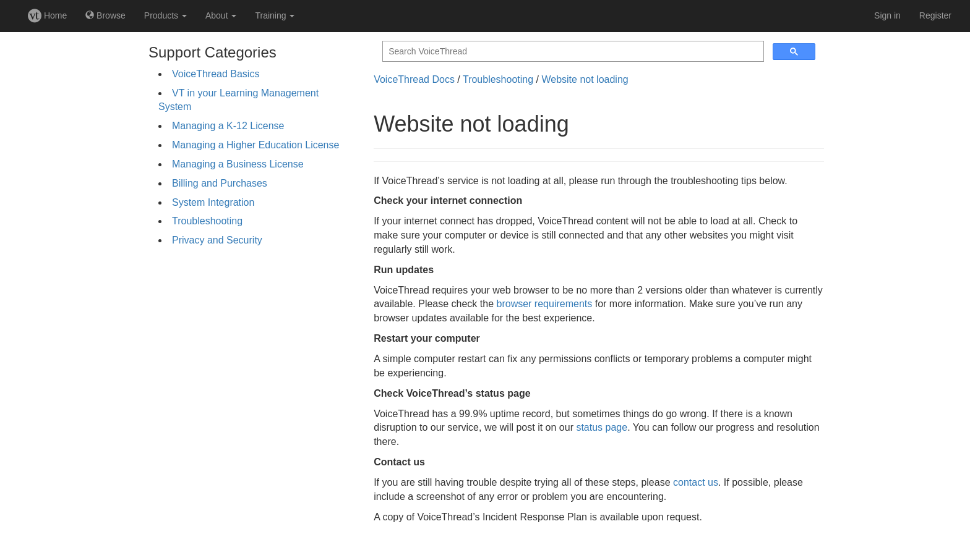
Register (935, 15)
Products (165, 15)
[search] (571, 51)
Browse (105, 15)
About (220, 15)
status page (601, 427)
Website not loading (584, 79)
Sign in (887, 15)
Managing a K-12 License (228, 126)
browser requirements (545, 303)
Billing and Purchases (219, 183)
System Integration (213, 202)
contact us (695, 482)
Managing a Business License (238, 164)
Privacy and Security (217, 240)
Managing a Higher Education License (255, 145)
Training (274, 15)
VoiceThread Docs (414, 79)
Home (47, 15)
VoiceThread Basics (215, 74)
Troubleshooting (207, 221)
